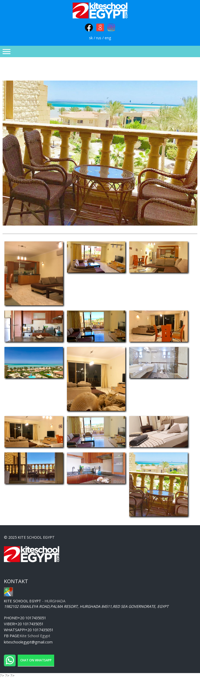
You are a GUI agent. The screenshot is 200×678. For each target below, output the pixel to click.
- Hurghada (34, 600)
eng (108, 37)
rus (98, 37)
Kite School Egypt (35, 635)
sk (91, 37)
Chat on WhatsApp (36, 660)
